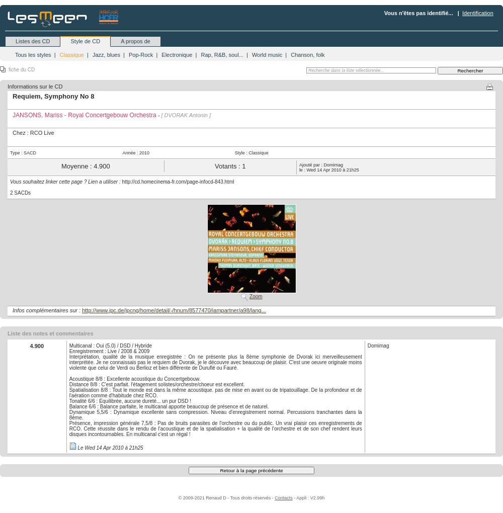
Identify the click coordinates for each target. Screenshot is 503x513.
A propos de (135, 41)
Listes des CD (33, 41)
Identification (477, 13)
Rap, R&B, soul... (222, 55)
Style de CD (85, 41)
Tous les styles (33, 55)
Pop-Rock (141, 55)
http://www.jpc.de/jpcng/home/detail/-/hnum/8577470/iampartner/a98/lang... (174, 310)
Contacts (284, 497)
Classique (72, 55)
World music (267, 55)
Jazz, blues (106, 55)
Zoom (256, 296)
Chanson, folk (307, 55)
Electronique (176, 55)
